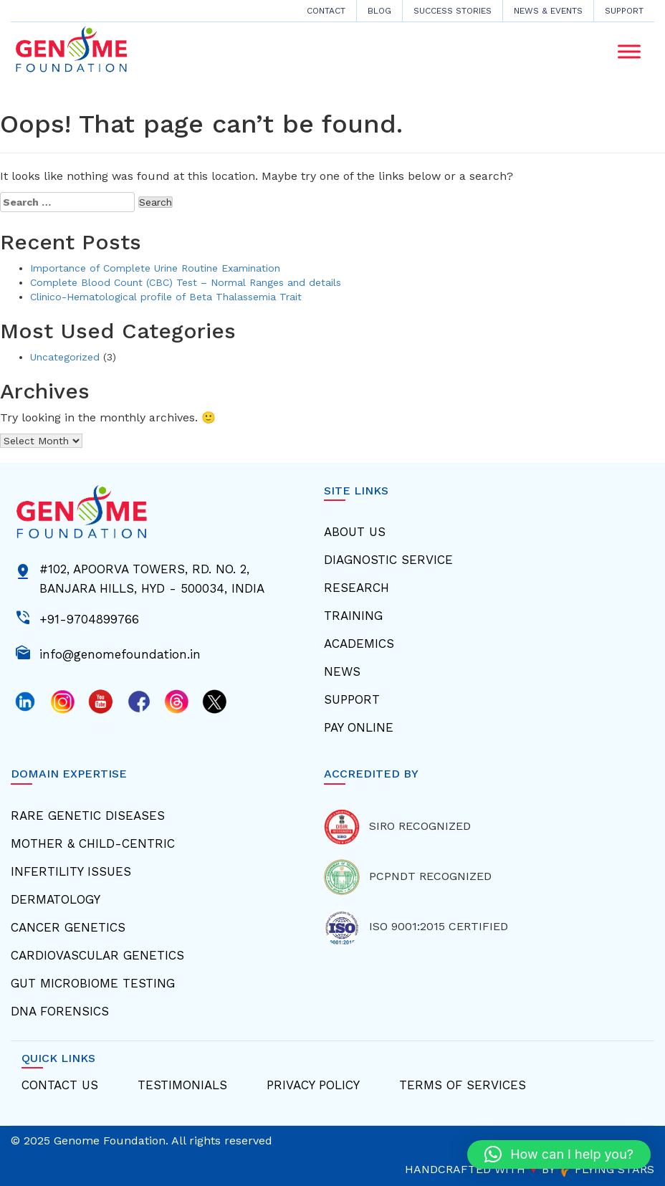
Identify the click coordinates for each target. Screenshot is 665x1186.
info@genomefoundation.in (120, 653)
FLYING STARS (606, 1169)
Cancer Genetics (68, 927)
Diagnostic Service (388, 560)
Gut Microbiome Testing (93, 983)
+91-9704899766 (89, 618)
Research (356, 587)
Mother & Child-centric (93, 843)
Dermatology (55, 899)
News (342, 671)
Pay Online (358, 727)
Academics (359, 643)
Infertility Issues (71, 871)
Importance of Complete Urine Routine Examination (155, 268)
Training (353, 615)
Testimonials (182, 1085)
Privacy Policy (313, 1085)
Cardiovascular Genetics (97, 955)
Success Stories (452, 11)
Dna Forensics (60, 1011)
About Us (355, 532)
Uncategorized (65, 357)
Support (624, 11)
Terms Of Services (462, 1085)
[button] (559, 1154)
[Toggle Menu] (629, 51)
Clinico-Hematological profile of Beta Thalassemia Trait (166, 296)
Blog (379, 11)
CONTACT (326, 11)
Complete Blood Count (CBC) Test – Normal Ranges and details (185, 282)
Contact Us (59, 1085)
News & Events (548, 11)
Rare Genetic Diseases (88, 815)
